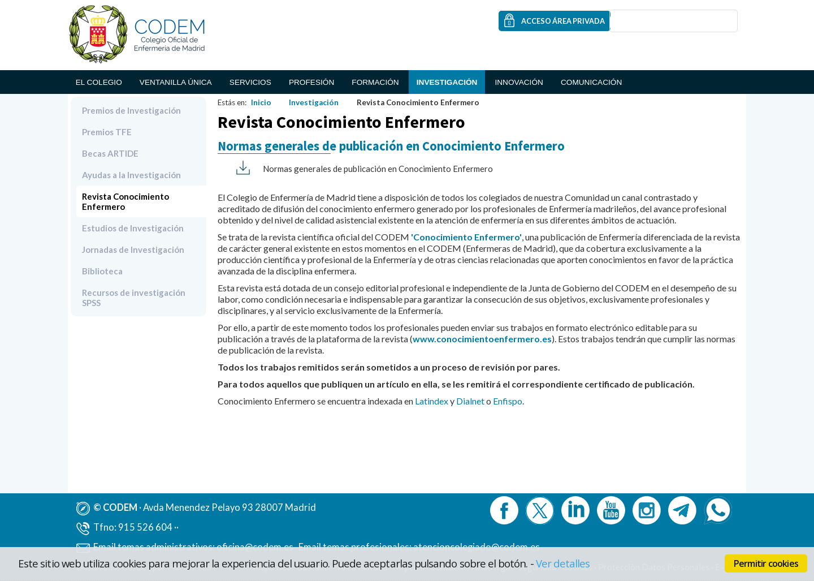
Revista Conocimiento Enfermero (125, 201)
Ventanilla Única (176, 82)
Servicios (250, 82)
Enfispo (507, 400)
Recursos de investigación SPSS (133, 297)
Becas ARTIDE (110, 153)
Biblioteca (102, 271)
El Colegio (99, 82)
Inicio (261, 102)
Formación (375, 82)
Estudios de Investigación (133, 228)
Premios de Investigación (131, 110)
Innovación (519, 82)
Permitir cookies (766, 563)
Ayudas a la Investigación (131, 175)
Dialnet (470, 400)
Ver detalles (563, 563)
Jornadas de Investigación (133, 249)
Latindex (431, 400)
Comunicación (591, 82)
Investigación (447, 82)
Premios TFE (107, 132)
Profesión (311, 82)
